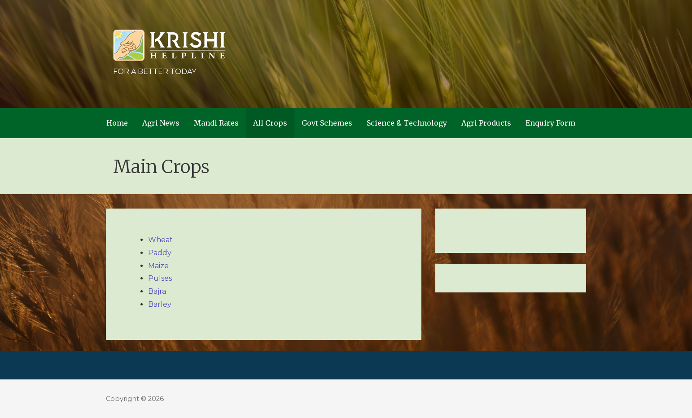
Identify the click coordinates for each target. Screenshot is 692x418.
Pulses (160, 278)
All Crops (270, 122)
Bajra (157, 291)
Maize (158, 265)
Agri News (161, 122)
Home (117, 122)
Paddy (159, 252)
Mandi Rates (216, 122)
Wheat (160, 239)
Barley (159, 304)
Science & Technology (407, 122)
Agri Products (486, 122)
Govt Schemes (327, 122)
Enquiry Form (550, 122)
